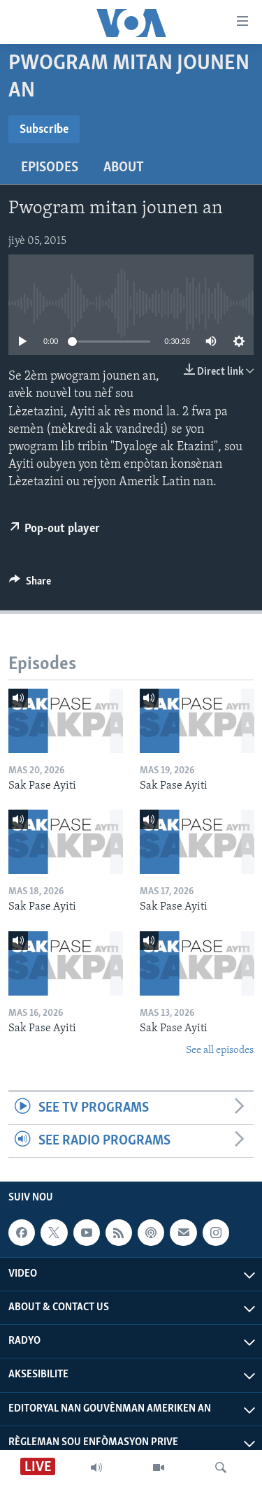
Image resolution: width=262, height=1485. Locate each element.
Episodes (49, 168)
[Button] (30, 584)
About (123, 168)
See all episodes (220, 1050)
